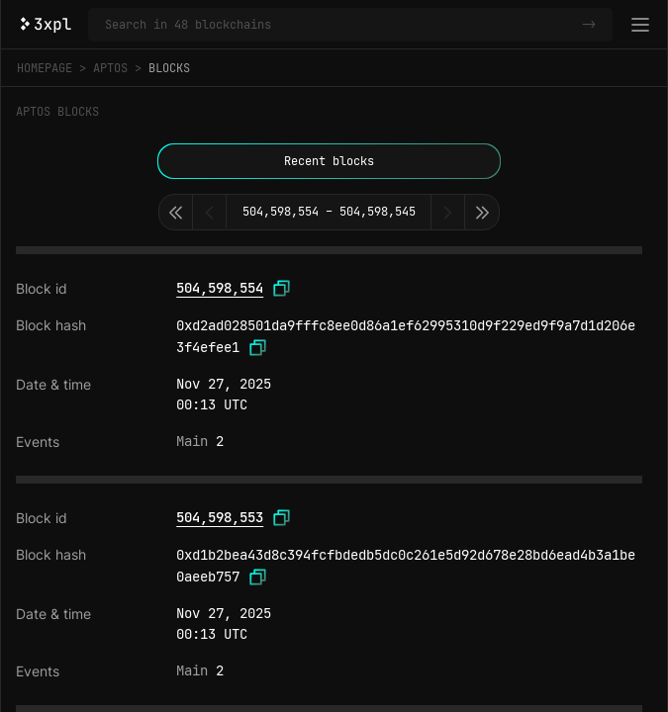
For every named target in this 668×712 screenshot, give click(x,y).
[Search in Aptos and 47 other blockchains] (339, 25)
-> (589, 25)
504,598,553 (219, 517)
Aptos (110, 68)
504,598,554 (219, 288)
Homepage (44, 68)
